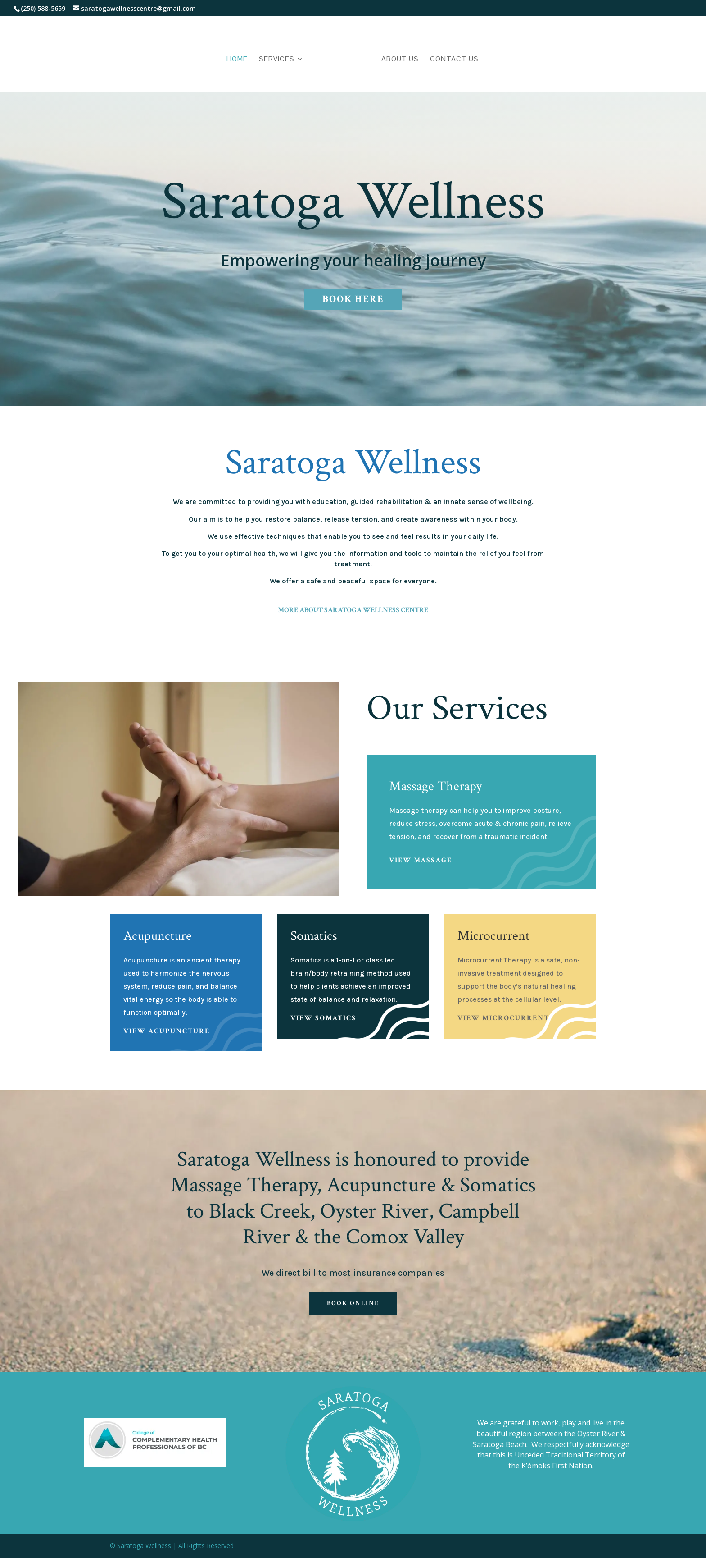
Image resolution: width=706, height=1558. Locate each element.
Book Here (353, 299)
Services (276, 60)
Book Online (353, 1303)
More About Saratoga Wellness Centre (353, 610)
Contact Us (454, 60)
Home (237, 60)
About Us (400, 60)
